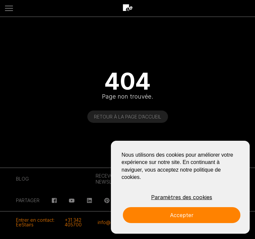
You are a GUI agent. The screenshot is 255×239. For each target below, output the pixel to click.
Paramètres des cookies (181, 197)
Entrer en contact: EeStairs (35, 222)
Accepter (182, 215)
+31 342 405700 (73, 222)
